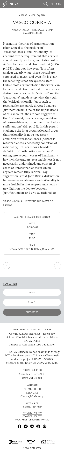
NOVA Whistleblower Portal (32, 419)
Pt (52, 3)
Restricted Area (32, 406)
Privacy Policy (32, 413)
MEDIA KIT (32, 403)
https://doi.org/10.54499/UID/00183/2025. (32, 362)
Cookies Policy (32, 416)
